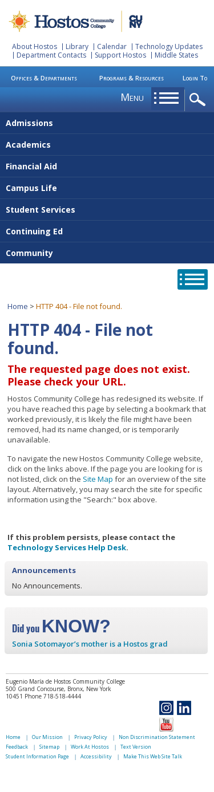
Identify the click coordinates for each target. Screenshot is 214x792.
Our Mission (47, 737)
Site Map (98, 479)
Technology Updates (169, 46)
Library (77, 46)
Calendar (112, 46)
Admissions (29, 122)
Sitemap (49, 746)
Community (29, 252)
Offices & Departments (44, 78)
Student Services (40, 209)
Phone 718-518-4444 (53, 696)
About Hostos (34, 46)
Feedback (17, 746)
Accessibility (96, 756)
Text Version (135, 746)
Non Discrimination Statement (157, 737)
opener (199, 100)
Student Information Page (37, 756)
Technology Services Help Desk (66, 547)
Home (17, 306)
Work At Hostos (90, 746)
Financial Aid (31, 166)
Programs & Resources (131, 78)
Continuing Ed (34, 231)
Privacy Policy (90, 737)
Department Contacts (51, 55)
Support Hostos (120, 55)
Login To (195, 78)
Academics (28, 144)
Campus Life (31, 187)
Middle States (176, 55)
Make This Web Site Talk (152, 756)
